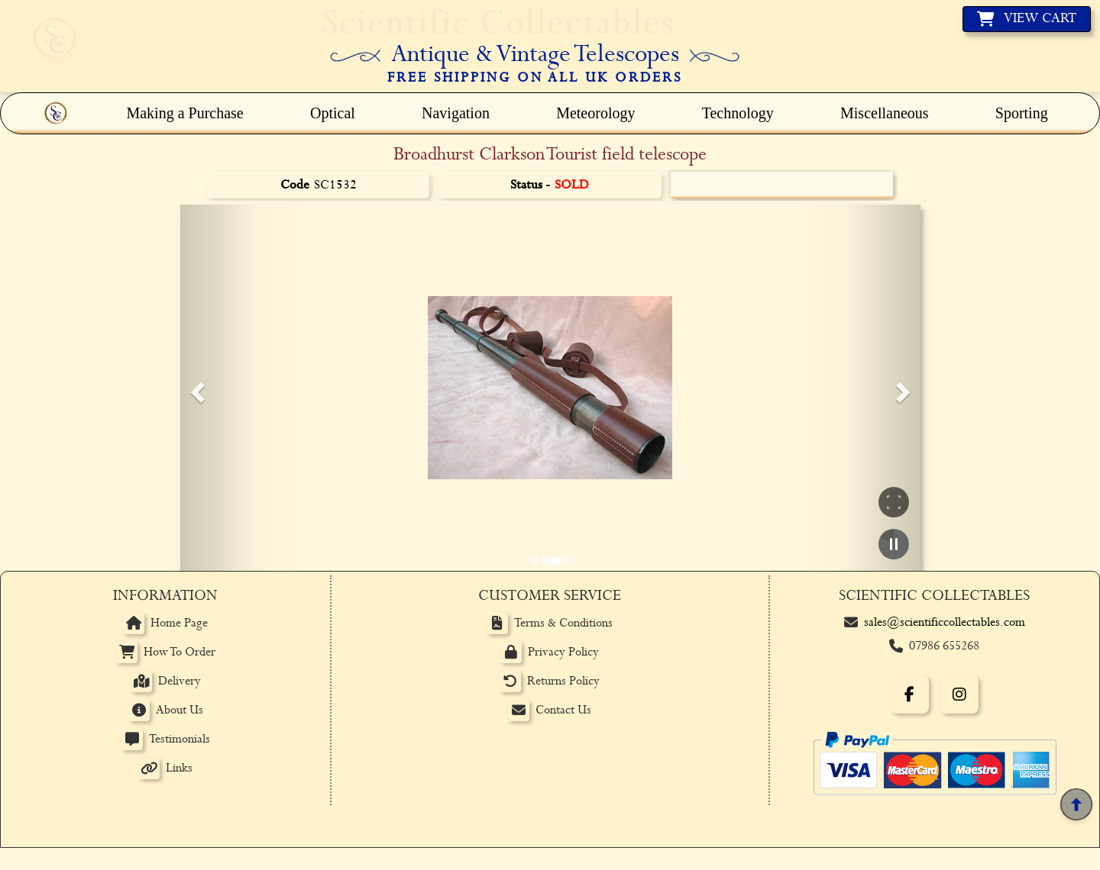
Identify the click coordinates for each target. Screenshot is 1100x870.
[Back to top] (1076, 805)
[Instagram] (959, 694)
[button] (195, 387)
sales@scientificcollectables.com (944, 622)
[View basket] (1026, 19)
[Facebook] (910, 694)
